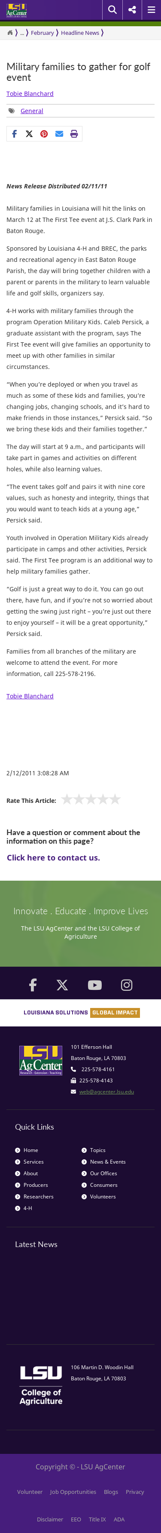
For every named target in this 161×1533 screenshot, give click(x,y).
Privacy (135, 1492)
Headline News (80, 33)
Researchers (34, 1196)
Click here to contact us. (53, 857)
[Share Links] (44, 133)
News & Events (104, 1161)
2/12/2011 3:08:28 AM (37, 773)
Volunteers (99, 1196)
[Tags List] (26, 111)
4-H (23, 1208)
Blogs (111, 1492)
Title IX (97, 1519)
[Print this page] (74, 133)
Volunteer (30, 1492)
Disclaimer (50, 1519)
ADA (119, 1519)
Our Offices (99, 1173)
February (42, 33)
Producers (31, 1185)
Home (26, 1150)
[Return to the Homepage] (9, 32)
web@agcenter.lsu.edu (106, 1091)
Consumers (100, 1185)
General (32, 111)
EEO (76, 1519)
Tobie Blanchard (30, 93)
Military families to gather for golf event (78, 72)
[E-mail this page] (59, 133)
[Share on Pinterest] (44, 133)
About (26, 1173)
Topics (94, 1150)
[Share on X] (29, 133)
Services (29, 1161)
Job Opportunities (73, 1492)
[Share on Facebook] (14, 133)
